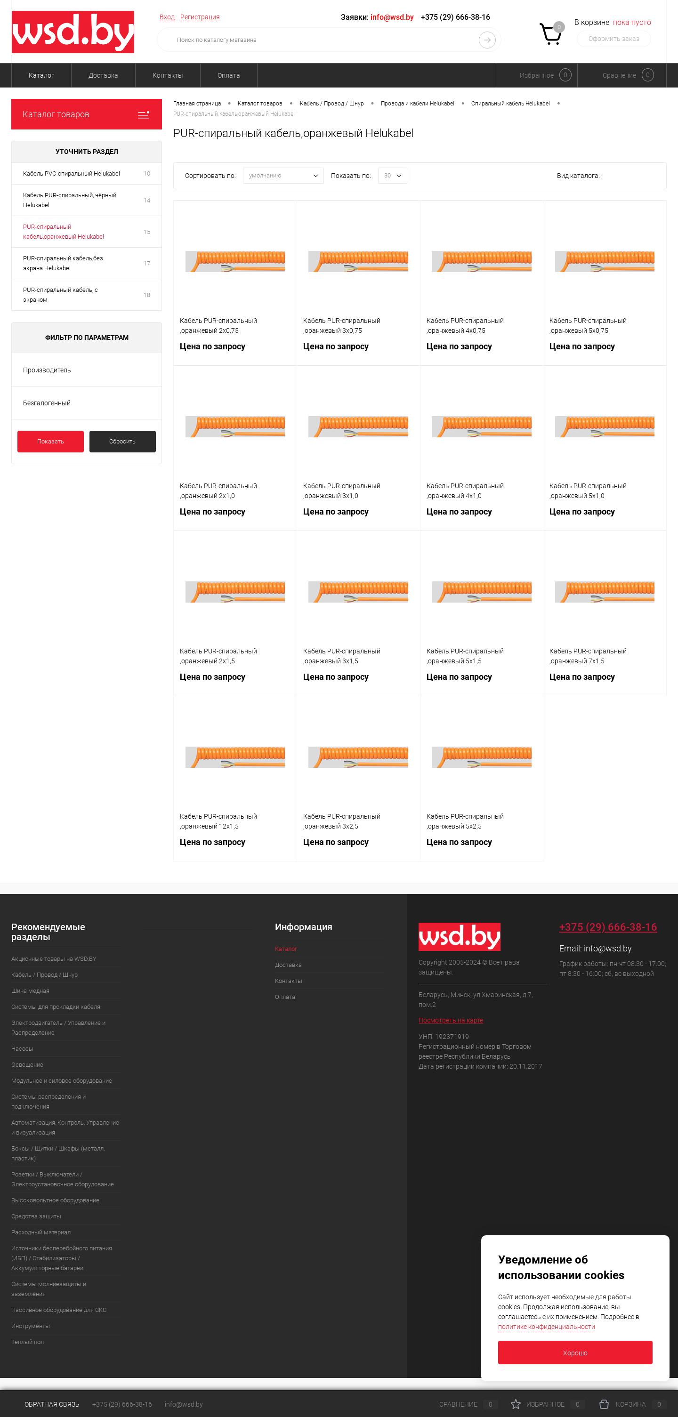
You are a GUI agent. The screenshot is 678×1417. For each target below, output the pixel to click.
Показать (50, 441)
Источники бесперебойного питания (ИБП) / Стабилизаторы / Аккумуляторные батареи (61, 1258)
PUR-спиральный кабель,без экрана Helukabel (63, 263)
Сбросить (122, 441)
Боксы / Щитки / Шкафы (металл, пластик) (58, 1153)
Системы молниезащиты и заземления (48, 1288)
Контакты (168, 75)
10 (147, 173)
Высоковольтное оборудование (55, 1200)
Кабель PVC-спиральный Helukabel (71, 173)
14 (147, 200)
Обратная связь (45, 1404)
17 (147, 263)
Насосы (22, 1048)
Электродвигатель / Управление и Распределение (58, 1027)
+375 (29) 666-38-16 (455, 17)
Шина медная (30, 990)
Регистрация (200, 17)
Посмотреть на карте (451, 1020)
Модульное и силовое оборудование (61, 1080)
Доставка (103, 75)
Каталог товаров (87, 114)
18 (147, 294)
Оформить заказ (614, 38)
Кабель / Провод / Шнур (44, 974)
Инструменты (30, 1325)
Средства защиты (36, 1216)
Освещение (27, 1064)
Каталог (41, 75)
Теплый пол (27, 1341)
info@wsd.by (608, 948)
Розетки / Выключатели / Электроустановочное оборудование (62, 1179)
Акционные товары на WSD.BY (54, 958)
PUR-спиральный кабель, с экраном (60, 294)
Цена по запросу (235, 351)
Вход (167, 17)
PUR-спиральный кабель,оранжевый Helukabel (63, 231)
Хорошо (575, 1353)
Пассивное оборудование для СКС (58, 1309)
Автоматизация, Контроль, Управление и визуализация (65, 1127)
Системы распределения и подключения (48, 1101)
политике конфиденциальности (546, 1326)
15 (147, 231)
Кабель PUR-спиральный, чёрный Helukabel (69, 200)
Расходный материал (41, 1232)
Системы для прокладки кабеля (55, 1006)
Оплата (229, 75)
